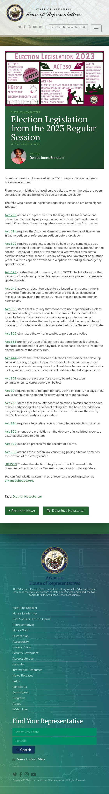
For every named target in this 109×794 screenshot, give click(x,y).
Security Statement (25, 653)
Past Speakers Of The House (31, 619)
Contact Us (19, 687)
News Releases (22, 675)
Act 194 (11, 231)
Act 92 (10, 391)
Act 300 (11, 244)
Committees (20, 692)
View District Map (28, 759)
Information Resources (27, 670)
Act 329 (11, 272)
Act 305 (11, 333)
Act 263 (11, 403)
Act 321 (11, 444)
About (16, 704)
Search (23, 750)
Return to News (22, 511)
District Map (20, 636)
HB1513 (11, 464)
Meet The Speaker (24, 608)
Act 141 (11, 289)
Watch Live (20, 709)
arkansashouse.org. (19, 481)
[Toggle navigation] (96, 28)
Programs (18, 698)
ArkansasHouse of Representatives (54, 580)
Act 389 (11, 452)
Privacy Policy (21, 647)
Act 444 (11, 358)
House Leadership (24, 613)
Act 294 (11, 423)
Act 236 (11, 215)
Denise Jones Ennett (18, 156)
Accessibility (20, 642)
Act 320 (11, 431)
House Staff (20, 630)
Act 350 (11, 309)
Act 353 (11, 342)
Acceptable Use (23, 659)
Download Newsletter (68, 510)
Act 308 (11, 378)
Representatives (23, 625)
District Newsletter (27, 496)
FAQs (16, 681)
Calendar (18, 664)
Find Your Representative (68, 27)
